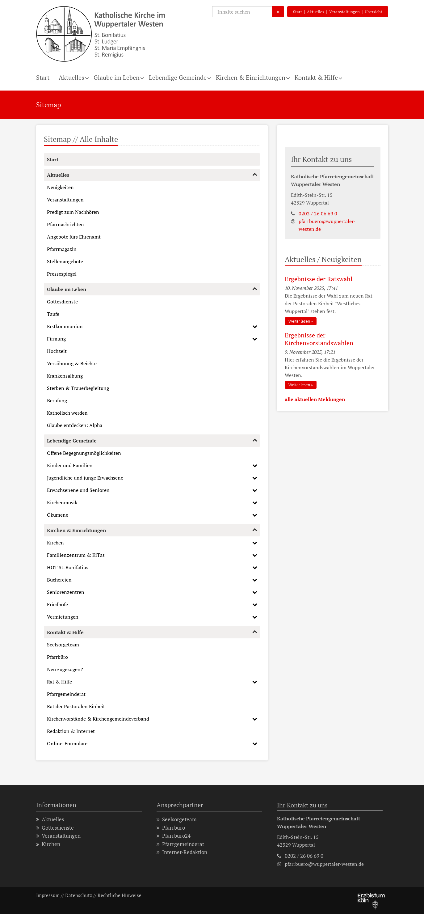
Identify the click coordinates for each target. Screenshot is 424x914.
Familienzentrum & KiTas (76, 555)
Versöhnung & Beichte (72, 363)
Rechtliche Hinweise (119, 895)
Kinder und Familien (70, 465)
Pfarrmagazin (62, 249)
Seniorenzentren (65, 592)
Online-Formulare (67, 743)
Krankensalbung (65, 375)
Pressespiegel (62, 273)
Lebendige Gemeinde (178, 77)
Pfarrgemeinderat (66, 694)
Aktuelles (315, 12)
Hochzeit (57, 351)
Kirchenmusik (62, 502)
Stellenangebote (65, 261)
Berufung (57, 400)
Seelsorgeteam (63, 644)
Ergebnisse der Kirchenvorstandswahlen (319, 339)
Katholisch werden (67, 412)
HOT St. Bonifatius (67, 567)
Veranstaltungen (344, 12)
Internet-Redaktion (182, 852)
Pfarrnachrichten (65, 224)
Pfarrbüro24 (174, 836)
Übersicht (373, 12)
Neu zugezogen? (65, 669)
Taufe (53, 314)
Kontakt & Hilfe (316, 77)
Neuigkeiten (60, 187)
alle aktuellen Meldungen (315, 399)
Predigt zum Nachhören (73, 212)
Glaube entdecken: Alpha (74, 425)
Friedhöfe (57, 604)
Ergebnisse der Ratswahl (318, 279)
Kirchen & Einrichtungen (250, 77)
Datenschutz (78, 895)
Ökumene (57, 514)
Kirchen (55, 542)
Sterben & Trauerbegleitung (78, 388)
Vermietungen (62, 616)
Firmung (56, 338)
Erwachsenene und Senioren (78, 490)
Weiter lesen (299, 321)
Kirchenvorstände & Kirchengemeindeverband (98, 718)
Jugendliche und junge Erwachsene (85, 477)
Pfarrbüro (57, 657)
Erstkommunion (65, 326)
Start (297, 12)
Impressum (48, 895)
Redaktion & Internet (71, 731)
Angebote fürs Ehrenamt (74, 236)
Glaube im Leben (117, 77)
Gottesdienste (62, 301)
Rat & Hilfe (59, 681)
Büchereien (59, 579)
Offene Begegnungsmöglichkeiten (84, 453)
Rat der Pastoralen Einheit (76, 706)
